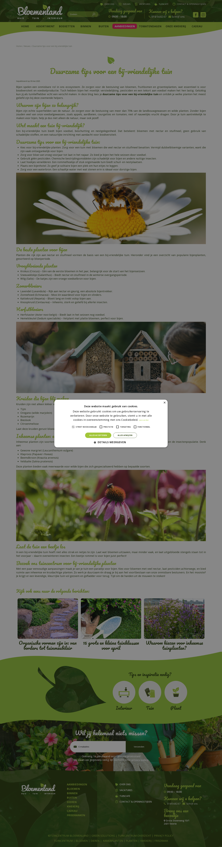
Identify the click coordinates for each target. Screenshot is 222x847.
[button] (111, 442)
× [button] (164, 403)
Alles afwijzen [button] (125, 435)
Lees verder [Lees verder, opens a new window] (144, 420)
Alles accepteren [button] (98, 435)
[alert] (111, 423)
